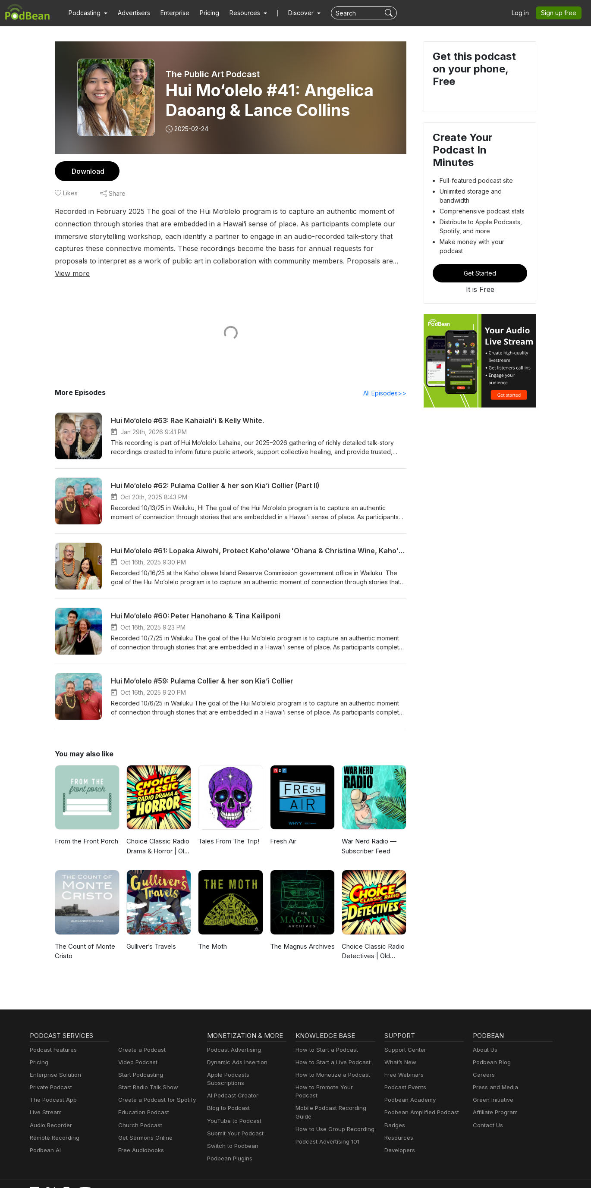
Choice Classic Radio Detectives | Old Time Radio (372, 940)
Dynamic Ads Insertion (235, 1050)
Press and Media (494, 1075)
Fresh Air (283, 829)
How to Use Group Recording (333, 1109)
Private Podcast (49, 1075)
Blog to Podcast (227, 1088)
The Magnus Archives (301, 934)
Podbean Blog (491, 1050)
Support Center (403, 1037)
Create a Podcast (140, 1037)
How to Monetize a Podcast (330, 1062)
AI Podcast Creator (231, 1075)
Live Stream (45, 1100)
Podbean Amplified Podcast (419, 1100)
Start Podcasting (139, 1062)
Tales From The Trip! (227, 829)
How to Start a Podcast (325, 1037)
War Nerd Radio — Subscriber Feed (369, 834)
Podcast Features (52, 1037)
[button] (87, 13)
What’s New (399, 1050)
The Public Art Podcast (213, 74)
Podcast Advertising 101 (326, 1121)
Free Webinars (402, 1062)
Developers (398, 1138)
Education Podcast (142, 1100)
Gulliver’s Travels (151, 934)
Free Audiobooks (139, 1138)
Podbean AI (44, 1138)
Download (87, 171)
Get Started (480, 251)
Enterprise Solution (54, 1062)
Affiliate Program (494, 1100)
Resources (398, 1125)
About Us (484, 1037)
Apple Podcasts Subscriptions (244, 1062)
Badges (394, 1113)
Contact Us (487, 1113)
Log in (523, 12)
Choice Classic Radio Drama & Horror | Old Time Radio (157, 835)
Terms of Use (368, 1172)
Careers (483, 1062)
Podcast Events (404, 1075)
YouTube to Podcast (232, 1100)
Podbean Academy (408, 1088)
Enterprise (170, 12)
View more (252, 260)
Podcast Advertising (232, 1037)
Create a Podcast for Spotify (153, 1088)
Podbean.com (535, 1172)
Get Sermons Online (144, 1125)
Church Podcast (138, 1113)
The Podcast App (51, 1088)
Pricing (203, 12)
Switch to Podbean (231, 1125)
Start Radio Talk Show (146, 1075)
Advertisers (131, 12)
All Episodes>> (386, 380)
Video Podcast (136, 1050)
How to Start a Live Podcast (331, 1050)
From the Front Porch (85, 829)
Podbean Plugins (228, 1138)
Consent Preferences (423, 1172)
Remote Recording (53, 1125)
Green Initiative (492, 1088)
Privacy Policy (275, 1172)
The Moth (211, 934)
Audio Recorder (49, 1113)
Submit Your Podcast (233, 1113)
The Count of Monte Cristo (83, 939)
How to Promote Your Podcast (333, 1075)
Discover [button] (292, 12)
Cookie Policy (322, 1172)
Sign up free (560, 12)
